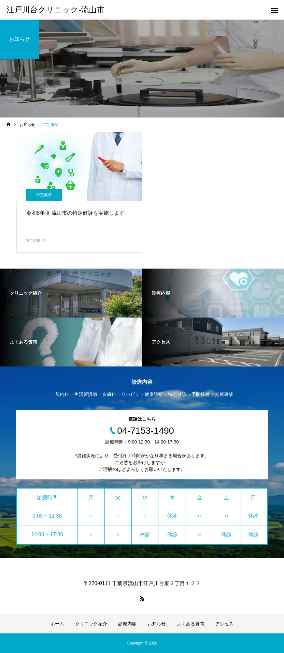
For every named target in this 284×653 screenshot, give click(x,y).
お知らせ (157, 623)
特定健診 (44, 195)
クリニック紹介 (91, 623)
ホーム (57, 623)
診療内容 (127, 623)
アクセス (224, 623)
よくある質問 (190, 623)
